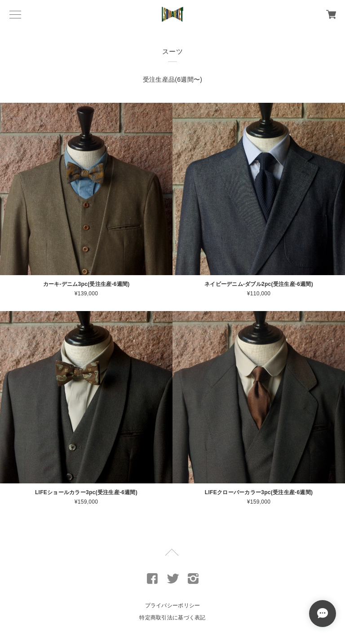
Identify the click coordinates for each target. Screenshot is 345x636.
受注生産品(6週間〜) (172, 79)
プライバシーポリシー (172, 605)
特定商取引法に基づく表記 (172, 617)
